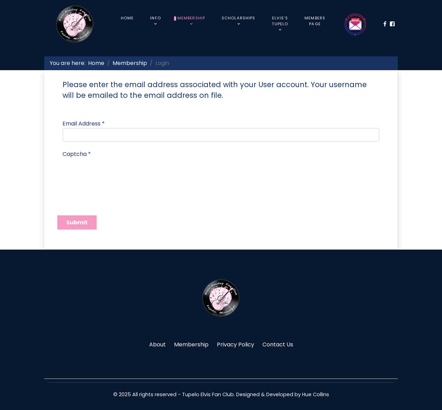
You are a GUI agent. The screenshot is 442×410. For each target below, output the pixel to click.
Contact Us (277, 344)
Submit (77, 222)
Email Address (84, 124)
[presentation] (115, 171)
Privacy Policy (235, 344)
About (157, 344)
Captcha (77, 154)
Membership (191, 344)
